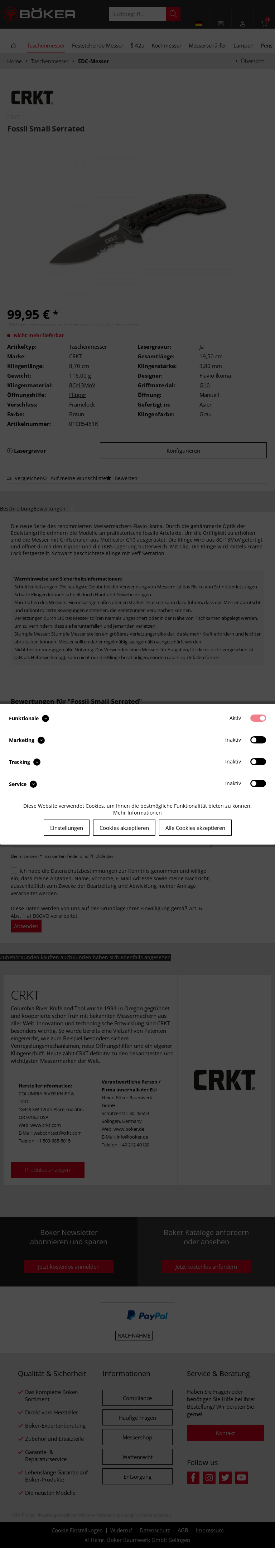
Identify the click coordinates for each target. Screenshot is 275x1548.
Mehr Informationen (137, 812)
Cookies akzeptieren (124, 827)
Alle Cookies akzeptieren (195, 827)
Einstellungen (66, 827)
